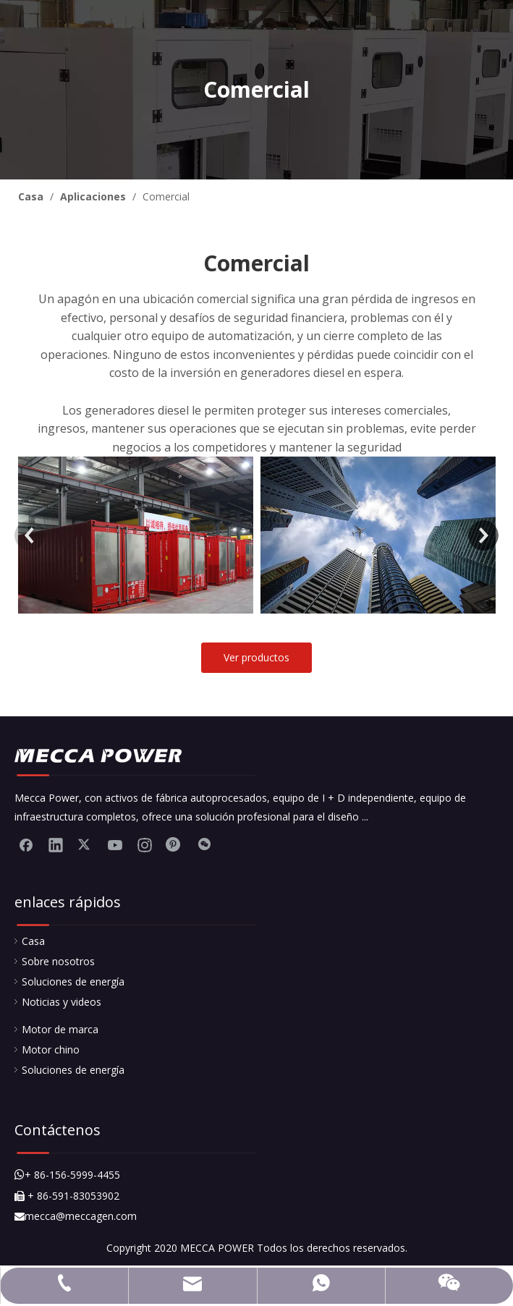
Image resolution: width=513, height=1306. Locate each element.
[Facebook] (26, 844)
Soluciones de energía (73, 981)
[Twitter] (85, 844)
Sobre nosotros (58, 961)
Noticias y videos (61, 1002)
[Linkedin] (55, 844)
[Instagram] (144, 844)
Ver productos (256, 657)
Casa (33, 941)
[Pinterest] (174, 844)
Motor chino (51, 1049)
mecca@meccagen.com (75, 1216)
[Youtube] (115, 844)
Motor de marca (60, 1029)
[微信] (204, 844)
